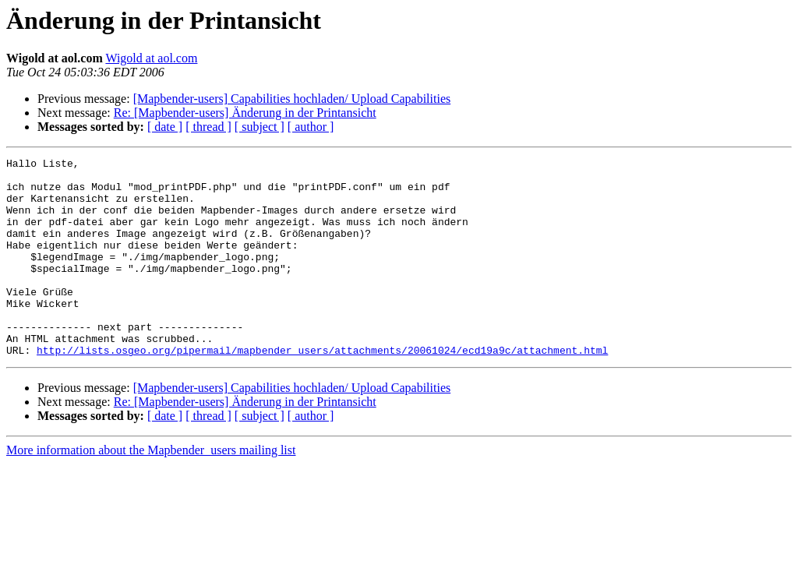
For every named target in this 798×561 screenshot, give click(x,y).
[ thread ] (208, 126)
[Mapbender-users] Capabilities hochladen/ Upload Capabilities (292, 98)
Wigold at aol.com (151, 58)
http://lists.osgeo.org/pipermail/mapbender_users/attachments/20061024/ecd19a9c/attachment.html (322, 390)
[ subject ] (259, 126)
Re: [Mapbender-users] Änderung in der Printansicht (245, 112)
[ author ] (311, 126)
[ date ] (164, 126)
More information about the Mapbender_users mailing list (150, 489)
